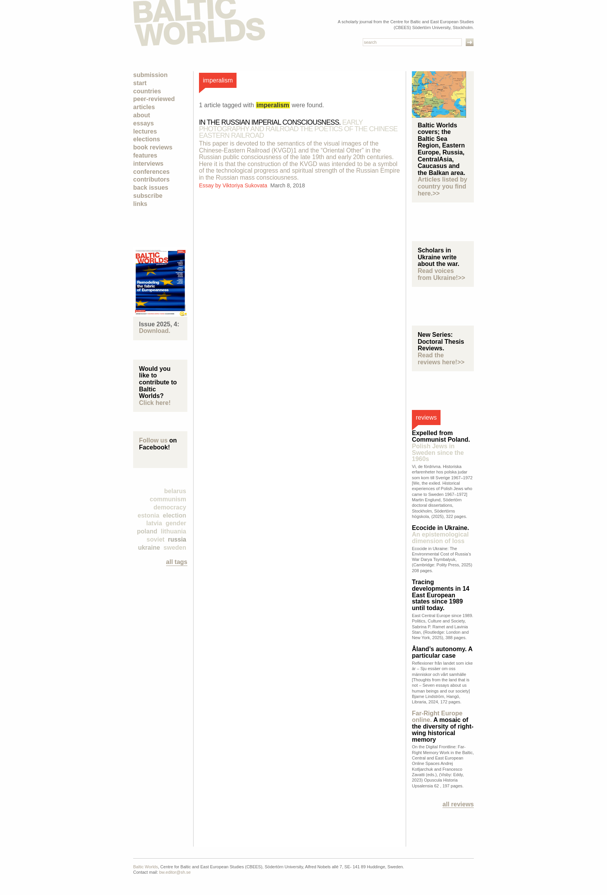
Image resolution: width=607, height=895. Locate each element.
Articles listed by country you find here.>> (442, 186)
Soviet (156, 539)
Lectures (145, 131)
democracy (170, 507)
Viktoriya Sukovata (246, 185)
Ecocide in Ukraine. (440, 534)
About (141, 115)
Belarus (175, 491)
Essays (143, 123)
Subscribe (148, 195)
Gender (176, 523)
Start (140, 83)
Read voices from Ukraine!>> (441, 274)
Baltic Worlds (145, 866)
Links (140, 204)
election (174, 515)
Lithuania (173, 531)
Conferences (151, 171)
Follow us (153, 440)
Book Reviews (152, 147)
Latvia (154, 523)
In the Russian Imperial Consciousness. (298, 128)
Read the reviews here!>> (441, 358)
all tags (176, 562)
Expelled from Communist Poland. (441, 446)
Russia (177, 539)
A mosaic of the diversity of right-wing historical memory (442, 726)
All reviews (458, 804)
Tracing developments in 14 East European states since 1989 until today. (441, 595)
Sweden (174, 547)
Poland (147, 531)
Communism (168, 499)
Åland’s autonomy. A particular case (442, 652)
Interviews (148, 163)
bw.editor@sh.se (175, 872)
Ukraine (149, 547)
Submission (150, 75)
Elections (146, 139)
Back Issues (150, 187)
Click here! (155, 402)
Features (145, 155)
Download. (154, 330)
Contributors (151, 179)
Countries (147, 91)
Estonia (148, 515)
